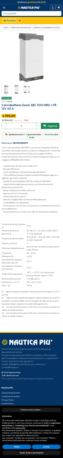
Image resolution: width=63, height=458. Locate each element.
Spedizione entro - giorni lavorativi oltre (31, 136)
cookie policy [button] (20, 428)
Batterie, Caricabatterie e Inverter (47, 27)
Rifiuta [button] (17, 447)
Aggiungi (50, 125)
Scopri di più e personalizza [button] (31, 453)
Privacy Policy (8, 400)
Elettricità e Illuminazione (21, 27)
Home (6, 27)
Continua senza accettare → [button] (31, 410)
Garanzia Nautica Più (11, 392)
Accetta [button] (46, 447)
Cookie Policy (7, 403)
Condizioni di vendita (11, 396)
